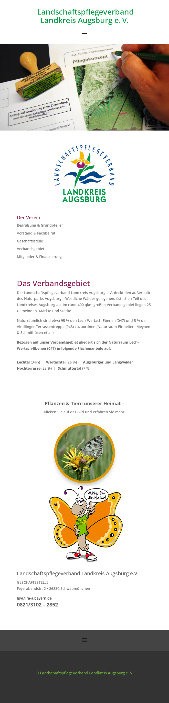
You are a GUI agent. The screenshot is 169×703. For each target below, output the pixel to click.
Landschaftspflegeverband (84, 11)
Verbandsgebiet (30, 248)
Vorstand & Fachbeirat (36, 233)
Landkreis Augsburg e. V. (84, 20)
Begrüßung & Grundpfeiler (40, 225)
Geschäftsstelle (30, 241)
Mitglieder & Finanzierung (39, 256)
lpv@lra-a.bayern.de (34, 598)
